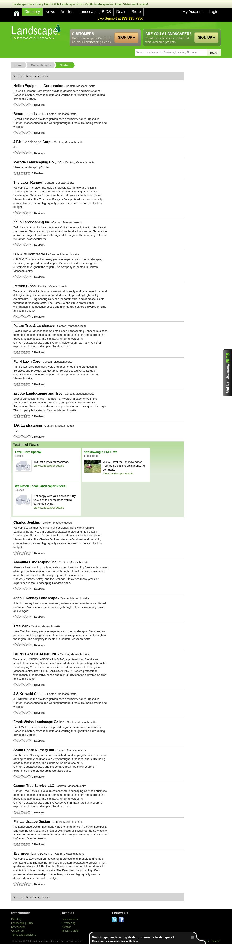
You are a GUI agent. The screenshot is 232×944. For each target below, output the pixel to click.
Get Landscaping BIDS (227, 372)
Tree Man (97, 636)
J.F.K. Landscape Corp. (97, 148)
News (50, 11)
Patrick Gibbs (97, 301)
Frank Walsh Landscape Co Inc (97, 731)
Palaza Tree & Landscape (97, 339)
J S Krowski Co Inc (97, 703)
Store (136, 11)
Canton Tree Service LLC (97, 799)
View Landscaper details (48, 465)
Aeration (66, 926)
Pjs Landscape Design (97, 833)
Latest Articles (70, 919)
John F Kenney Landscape (97, 608)
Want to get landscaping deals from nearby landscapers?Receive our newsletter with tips (143, 939)
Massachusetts (41, 65)
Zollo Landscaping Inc (97, 234)
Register (215, 941)
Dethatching (68, 923)
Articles (66, 11)
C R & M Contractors (97, 266)
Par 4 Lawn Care (97, 373)
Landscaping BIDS (95, 11)
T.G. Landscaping (97, 431)
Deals (121, 11)
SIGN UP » (206, 37)
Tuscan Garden (70, 930)
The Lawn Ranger (97, 198)
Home (18, 65)
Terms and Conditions (23, 934)
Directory (32, 11)
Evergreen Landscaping (97, 869)
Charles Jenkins (97, 538)
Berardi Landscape (97, 123)
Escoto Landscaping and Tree (97, 405)
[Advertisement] (142, 25)
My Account (192, 11)
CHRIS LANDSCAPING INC (97, 669)
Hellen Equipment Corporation (97, 95)
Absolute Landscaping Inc (97, 576)
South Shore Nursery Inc (97, 763)
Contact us (17, 930)
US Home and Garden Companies (36, 31)
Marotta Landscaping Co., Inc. (97, 168)
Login (213, 11)
